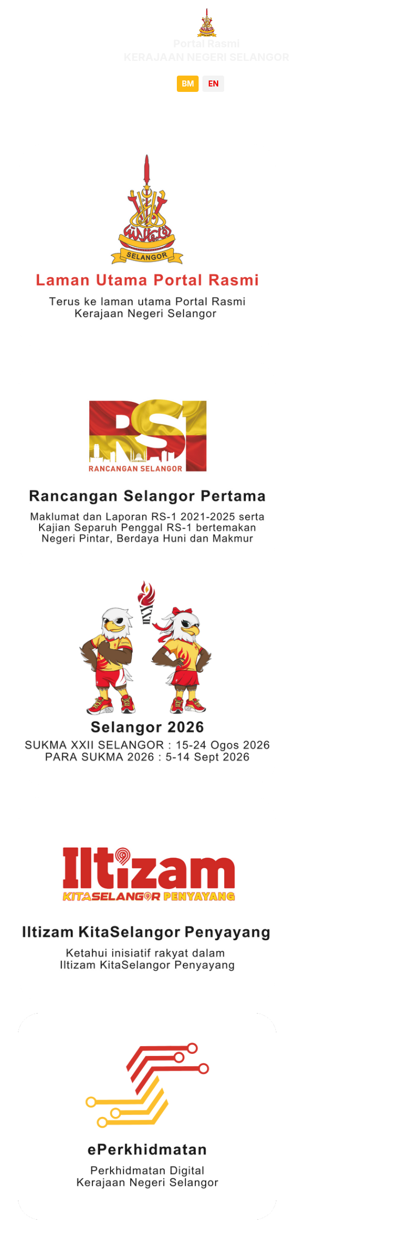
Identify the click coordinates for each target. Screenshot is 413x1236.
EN (213, 83)
